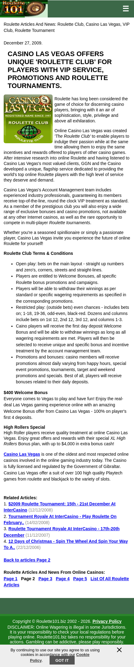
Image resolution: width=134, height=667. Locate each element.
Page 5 (80, 578)
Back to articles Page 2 (27, 560)
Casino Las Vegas (22, 454)
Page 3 (45, 578)
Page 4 (62, 578)
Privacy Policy (106, 621)
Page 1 (10, 578)
